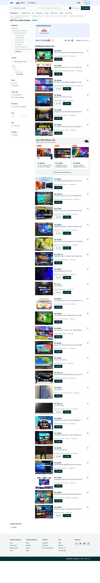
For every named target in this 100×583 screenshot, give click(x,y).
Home (11, 38)
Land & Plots (68, 13)
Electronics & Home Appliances (22, 38)
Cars (33, 13)
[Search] (85, 8)
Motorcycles (39, 13)
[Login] (78, 2)
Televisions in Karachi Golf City (76, 38)
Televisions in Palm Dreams (16, 39)
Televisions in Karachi (62, 38)
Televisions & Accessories (37, 38)
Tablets (61, 13)
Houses (46, 13)
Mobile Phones (26, 13)
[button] (45, 62)
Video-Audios (54, 13)
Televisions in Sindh (50, 38)
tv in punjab (13, 549)
